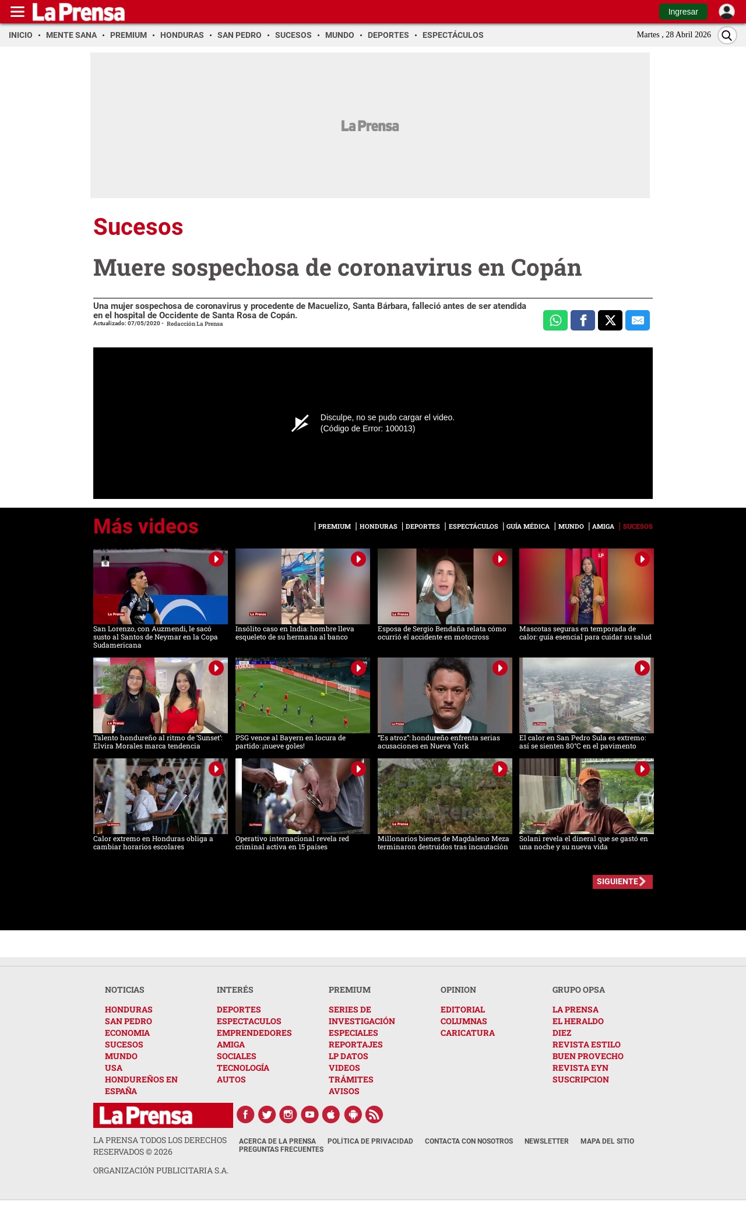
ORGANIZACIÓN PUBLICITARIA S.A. (160, 1170)
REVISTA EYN (580, 1067)
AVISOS (344, 1090)
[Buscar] (727, 35)
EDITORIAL (463, 1009)
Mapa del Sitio (607, 1141)
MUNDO (121, 1055)
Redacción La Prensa (195, 324)
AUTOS (231, 1079)
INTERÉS (235, 989)
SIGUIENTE (617, 881)
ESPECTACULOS (249, 1020)
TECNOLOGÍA (243, 1067)
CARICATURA (468, 1032)
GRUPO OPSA (579, 989)
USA (113, 1067)
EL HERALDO (578, 1020)
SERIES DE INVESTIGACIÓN (362, 1015)
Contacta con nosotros (469, 1141)
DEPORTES (239, 1009)
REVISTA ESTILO (587, 1044)
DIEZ (562, 1032)
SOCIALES (236, 1055)
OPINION (458, 989)
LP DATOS (348, 1055)
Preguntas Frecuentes (281, 1149)
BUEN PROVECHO (588, 1055)
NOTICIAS (125, 989)
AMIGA (231, 1044)
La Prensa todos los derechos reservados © (160, 1145)
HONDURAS (129, 1009)
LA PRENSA (576, 1009)
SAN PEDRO (128, 1020)
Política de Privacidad (370, 1141)
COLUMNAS (464, 1020)
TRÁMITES (351, 1079)
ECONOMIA (127, 1032)
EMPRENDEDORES (254, 1032)
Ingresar (683, 11)
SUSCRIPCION (581, 1079)
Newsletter (547, 1141)
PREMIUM (350, 989)
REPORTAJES (356, 1044)
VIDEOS (344, 1067)
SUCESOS (124, 1044)
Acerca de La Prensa (277, 1141)
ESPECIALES (353, 1032)
